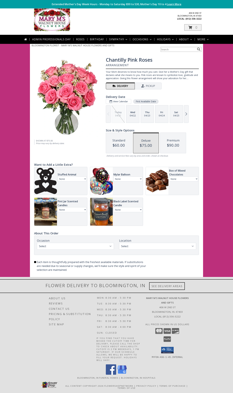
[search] (198, 49)
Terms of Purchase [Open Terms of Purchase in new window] (172, 385)
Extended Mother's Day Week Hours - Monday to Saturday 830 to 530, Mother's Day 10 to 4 (116, 4)
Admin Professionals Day (51, 39)
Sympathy (118, 39)
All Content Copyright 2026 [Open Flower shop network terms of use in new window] (84, 385)
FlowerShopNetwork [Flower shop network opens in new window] (118, 385)
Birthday (97, 39)
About (186, 39)
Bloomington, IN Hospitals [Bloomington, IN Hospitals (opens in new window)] (138, 377)
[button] (192, 27)
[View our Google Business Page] (122, 373)
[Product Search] (178, 49)
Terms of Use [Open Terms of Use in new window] (127, 388)
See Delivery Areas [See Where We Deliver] (167, 286)
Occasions (142, 39)
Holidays (165, 39)
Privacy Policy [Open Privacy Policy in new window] (146, 385)
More (203, 39)
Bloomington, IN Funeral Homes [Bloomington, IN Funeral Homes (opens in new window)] (97, 377)
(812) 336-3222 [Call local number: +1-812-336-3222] (193, 18)
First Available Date (146, 101)
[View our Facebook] (111, 373)
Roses (80, 39)
